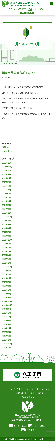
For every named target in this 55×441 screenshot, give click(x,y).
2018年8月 (6, 336)
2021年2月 (6, 259)
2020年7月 (6, 282)
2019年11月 (7, 305)
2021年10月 (7, 239)
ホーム (13, 389)
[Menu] (51, 3)
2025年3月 (6, 193)
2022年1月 (6, 235)
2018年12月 (7, 332)
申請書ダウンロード (29, 396)
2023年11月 (7, 212)
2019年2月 (6, 328)
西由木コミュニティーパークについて (33, 389)
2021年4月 (6, 255)
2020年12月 (7, 266)
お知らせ (6, 147)
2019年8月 (6, 316)
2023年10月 (7, 216)
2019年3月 (6, 324)
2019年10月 (7, 309)
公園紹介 (39, 393)
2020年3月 (6, 297)
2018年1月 (6, 339)
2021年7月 (6, 247)
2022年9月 (6, 224)
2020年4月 (6, 293)
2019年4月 (6, 320)
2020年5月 (6, 289)
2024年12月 (7, 205)
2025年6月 (6, 182)
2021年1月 (6, 262)
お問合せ (27, 429)
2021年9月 (6, 243)
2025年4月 (6, 189)
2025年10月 (7, 170)
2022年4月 (6, 228)
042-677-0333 (20, 9)
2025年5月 (6, 185)
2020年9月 (6, 274)
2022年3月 (6, 232)
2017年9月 (6, 347)
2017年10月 (7, 343)
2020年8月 (6, 278)
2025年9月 (6, 174)
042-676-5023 (36, 9)
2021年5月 (6, 251)
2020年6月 (6, 286)
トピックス (7, 150)
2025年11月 (7, 166)
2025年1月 (6, 201)
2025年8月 (6, 178)
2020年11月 (7, 270)
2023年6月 (6, 220)
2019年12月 (7, 301)
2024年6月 (6, 209)
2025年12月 (7, 162)
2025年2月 (6, 197)
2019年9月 (6, 312)
